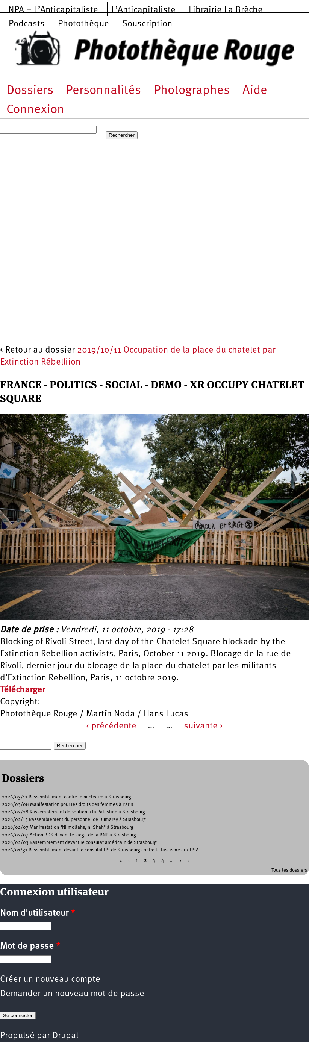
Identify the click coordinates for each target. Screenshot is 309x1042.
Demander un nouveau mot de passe (72, 993)
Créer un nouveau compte (50, 979)
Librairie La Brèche (226, 10)
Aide (254, 91)
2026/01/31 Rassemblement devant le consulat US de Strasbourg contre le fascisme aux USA (100, 850)
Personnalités (103, 91)
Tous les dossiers (289, 870)
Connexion (35, 110)
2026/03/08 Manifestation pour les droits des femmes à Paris (67, 804)
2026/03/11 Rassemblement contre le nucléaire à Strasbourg (66, 797)
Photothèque (83, 24)
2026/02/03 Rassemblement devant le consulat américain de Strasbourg (79, 842)
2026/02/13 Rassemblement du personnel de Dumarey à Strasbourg (74, 819)
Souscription (147, 24)
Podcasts (27, 24)
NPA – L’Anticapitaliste (53, 10)
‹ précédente (111, 726)
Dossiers (29, 91)
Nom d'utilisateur (37, 913)
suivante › (203, 726)
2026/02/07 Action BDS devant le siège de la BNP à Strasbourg (69, 835)
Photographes (192, 91)
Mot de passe (30, 946)
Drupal (65, 1035)
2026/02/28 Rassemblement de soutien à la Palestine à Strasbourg (73, 812)
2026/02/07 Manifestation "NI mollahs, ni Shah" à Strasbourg (67, 827)
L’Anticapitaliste (143, 10)
